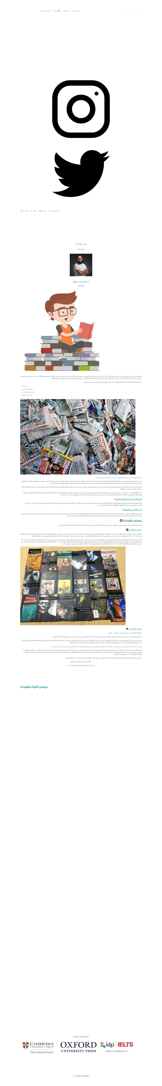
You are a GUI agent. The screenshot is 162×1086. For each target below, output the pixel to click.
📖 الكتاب (66, 11)
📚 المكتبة (56, 11)
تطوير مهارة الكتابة (81, 658)
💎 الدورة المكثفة (45, 11)
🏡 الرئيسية (75, 11)
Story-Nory (138, 633)
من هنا (70, 665)
